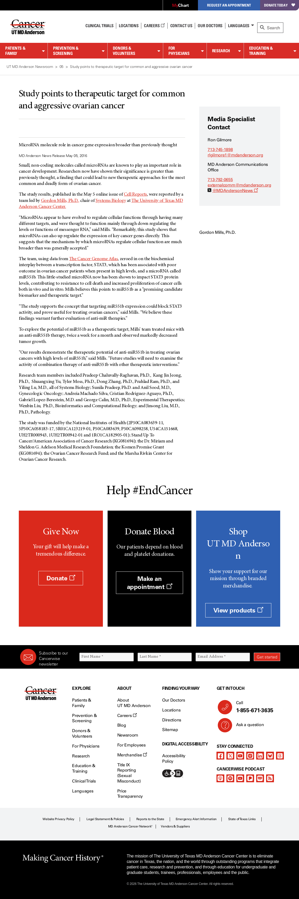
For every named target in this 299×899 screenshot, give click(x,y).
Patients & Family (15, 50)
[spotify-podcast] (230, 778)
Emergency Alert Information (196, 819)
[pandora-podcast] (250, 778)
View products (238, 610)
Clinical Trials (99, 25)
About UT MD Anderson (134, 703)
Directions (171, 719)
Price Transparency (130, 794)
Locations (171, 710)
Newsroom (127, 735)
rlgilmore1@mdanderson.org (235, 155)
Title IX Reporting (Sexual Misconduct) (128, 773)
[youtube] (240, 756)
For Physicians (178, 50)
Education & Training (261, 50)
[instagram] (250, 756)
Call (256, 707)
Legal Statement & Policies (105, 819)
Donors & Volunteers (124, 50)
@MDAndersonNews (235, 190)
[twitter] (230, 756)
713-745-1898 (220, 149)
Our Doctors (210, 25)
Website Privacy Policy (58, 819)
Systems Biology (111, 201)
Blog (121, 725)
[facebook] (220, 756)
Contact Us (181, 25)
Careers (154, 25)
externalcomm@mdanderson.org (239, 185)
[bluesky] (270, 756)
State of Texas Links (241, 819)
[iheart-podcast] (260, 778)
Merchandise (132, 754)
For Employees (131, 745)
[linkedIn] (260, 756)
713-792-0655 (220, 179)
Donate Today (279, 5)
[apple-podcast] (220, 778)
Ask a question (247, 727)
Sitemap (170, 729)
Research (221, 50)
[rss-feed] (270, 778)
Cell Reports (135, 194)
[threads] (280, 756)
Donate (60, 578)
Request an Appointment (229, 5)
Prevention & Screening (66, 50)
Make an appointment (149, 583)
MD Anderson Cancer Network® (130, 826)
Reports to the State (150, 819)
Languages (238, 25)
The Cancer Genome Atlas (93, 259)
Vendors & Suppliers (175, 826)
